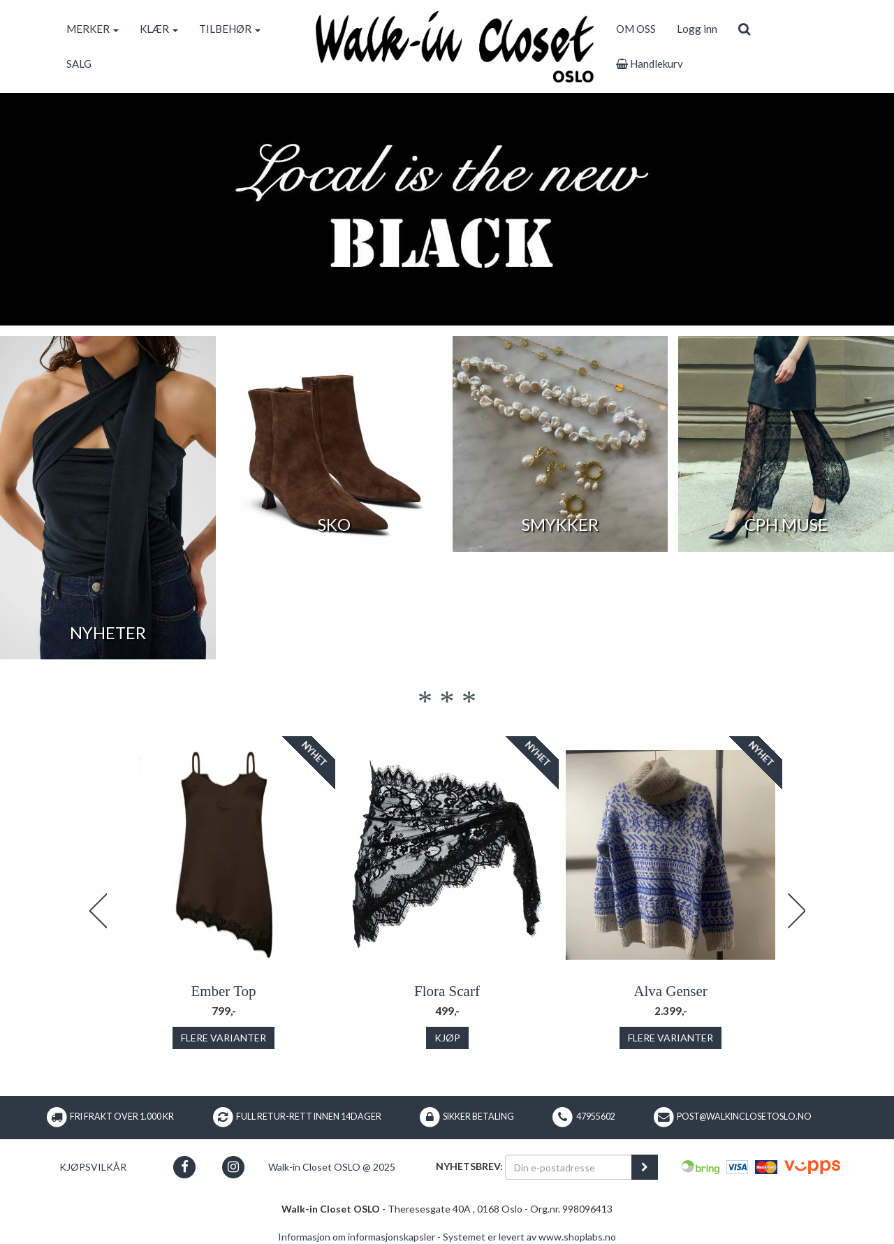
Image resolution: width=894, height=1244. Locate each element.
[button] (184, 1167)
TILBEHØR (230, 28)
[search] (744, 28)
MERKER (92, 28)
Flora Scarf (447, 991)
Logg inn (697, 28)
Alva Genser (670, 991)
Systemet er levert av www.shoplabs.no (529, 1237)
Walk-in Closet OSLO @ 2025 (331, 1167)
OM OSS (636, 28)
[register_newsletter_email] (644, 1167)
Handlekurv (649, 63)
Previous (97, 910)
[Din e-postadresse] (568, 1167)
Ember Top (223, 991)
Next (796, 910)
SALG (78, 63)
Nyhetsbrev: (469, 1166)
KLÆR (159, 28)
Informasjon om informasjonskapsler (356, 1237)
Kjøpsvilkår (92, 1167)
